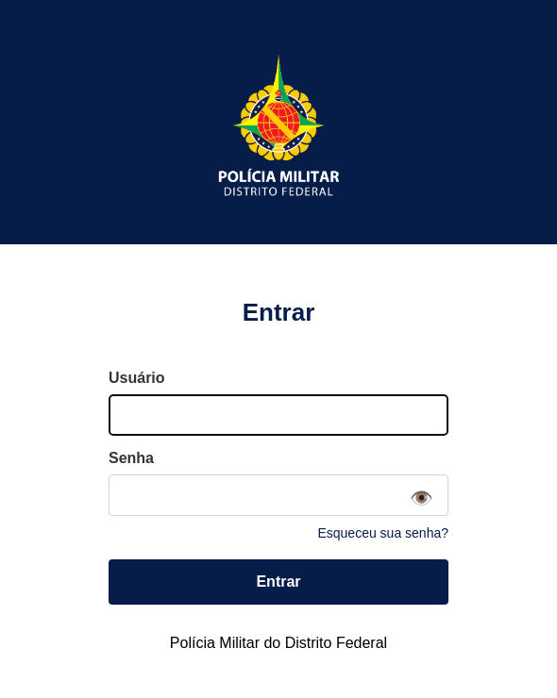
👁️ (421, 498)
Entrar (278, 581)
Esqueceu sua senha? (382, 532)
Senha (131, 458)
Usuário (137, 378)
